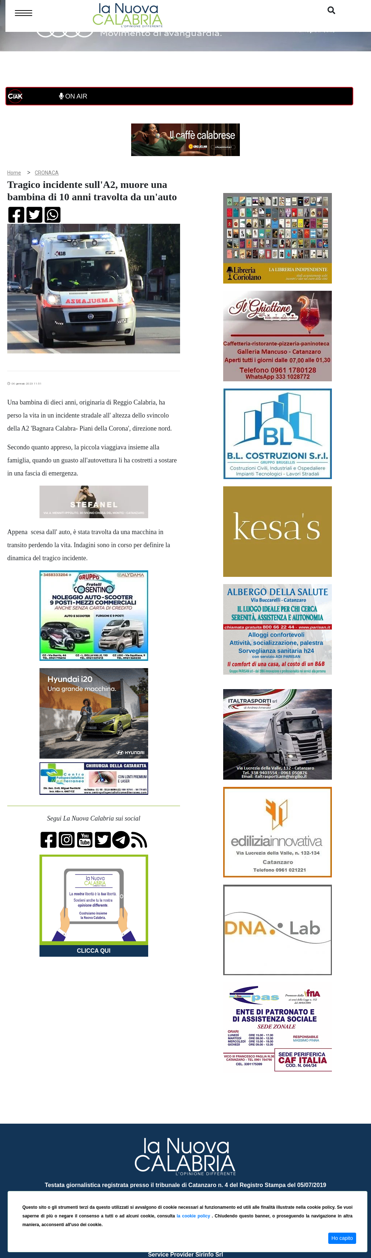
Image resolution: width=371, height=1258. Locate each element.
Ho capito (342, 1238)
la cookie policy (194, 1216)
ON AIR (73, 96)
